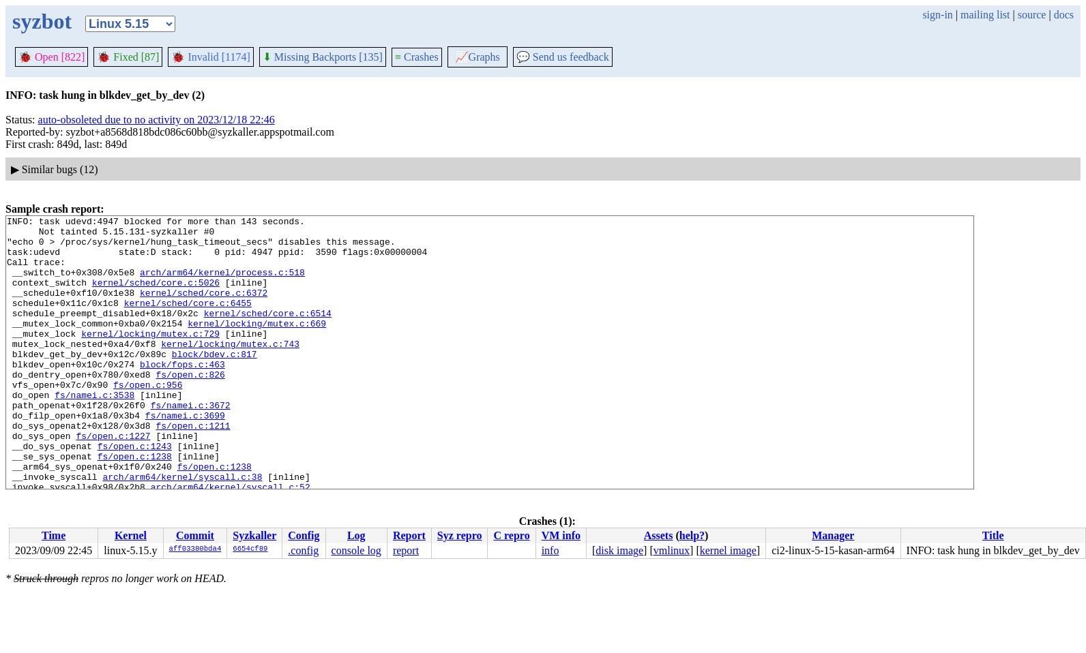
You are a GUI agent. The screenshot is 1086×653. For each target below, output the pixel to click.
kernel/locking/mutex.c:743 (230, 370)
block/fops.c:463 (182, 395)
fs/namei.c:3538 (94, 431)
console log (356, 550)
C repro (511, 535)
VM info (561, 535)
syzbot (42, 21)
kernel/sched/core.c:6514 (268, 333)
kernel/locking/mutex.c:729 (150, 358)
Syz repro (459, 535)
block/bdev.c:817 (214, 382)
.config (303, 550)
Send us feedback (562, 57)
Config (303, 535)
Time (53, 535)
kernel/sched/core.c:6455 (188, 321)
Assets (658, 535)
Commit (195, 535)
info (550, 550)
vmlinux (672, 550)
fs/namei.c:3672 (191, 444)
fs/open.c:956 (147, 419)
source (1032, 14)
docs (1064, 14)
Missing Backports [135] (323, 57)
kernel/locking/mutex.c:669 (257, 345)
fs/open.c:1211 (193, 468)
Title (993, 535)
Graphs (477, 57)
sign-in (937, 14)
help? (692, 535)
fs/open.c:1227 (113, 480)
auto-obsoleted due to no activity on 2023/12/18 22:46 (156, 119)
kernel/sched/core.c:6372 (203, 309)
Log (356, 535)
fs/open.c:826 (190, 407)
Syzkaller (254, 535)
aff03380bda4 (195, 549)
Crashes (417, 57)
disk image (619, 550)
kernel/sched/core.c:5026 (156, 296)
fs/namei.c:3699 (185, 456)
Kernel (131, 535)
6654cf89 (250, 549)
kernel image (728, 550)
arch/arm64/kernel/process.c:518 (222, 284)
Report (409, 535)
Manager (833, 535)
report (406, 550)
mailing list (985, 14)
